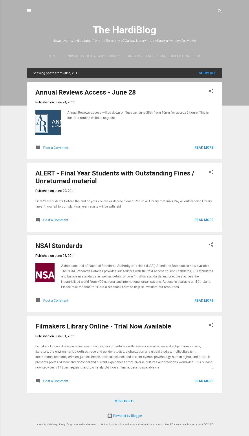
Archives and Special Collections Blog (164, 56)
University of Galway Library (92, 56)
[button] (211, 91)
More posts (125, 401)
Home (52, 56)
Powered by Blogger (124, 416)
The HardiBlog (124, 30)
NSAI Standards (58, 246)
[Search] (219, 12)
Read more (204, 148)
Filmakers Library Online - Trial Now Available (103, 326)
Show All (207, 73)
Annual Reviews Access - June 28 (85, 92)
